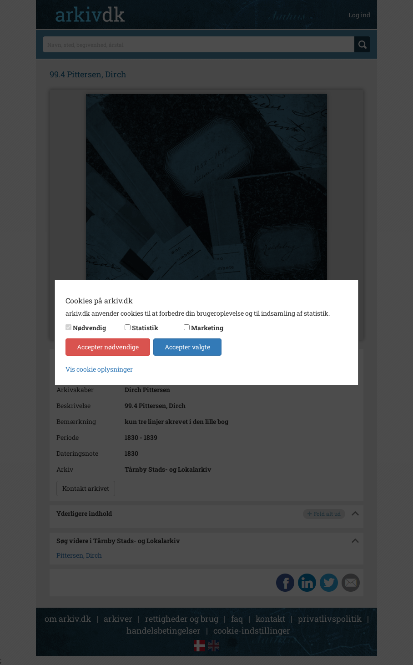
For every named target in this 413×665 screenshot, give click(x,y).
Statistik (145, 327)
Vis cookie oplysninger (99, 369)
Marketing (207, 327)
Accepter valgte (187, 347)
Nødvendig (89, 327)
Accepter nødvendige (108, 347)
